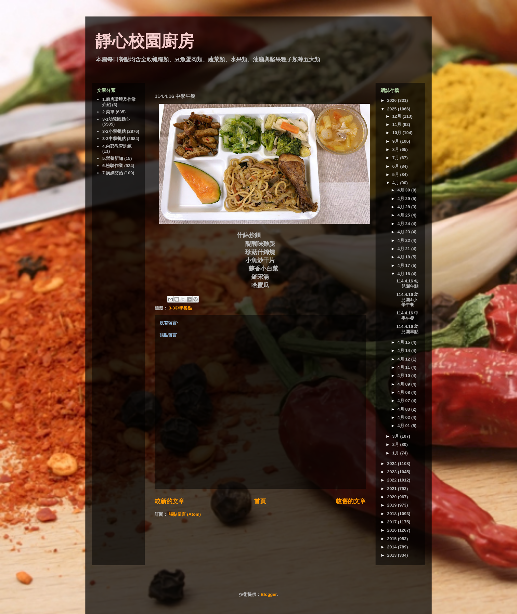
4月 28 (404, 206)
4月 (396, 182)
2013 (392, 555)
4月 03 (404, 409)
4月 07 (404, 400)
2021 (392, 488)
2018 (392, 513)
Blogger (268, 594)
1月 (396, 453)
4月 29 (404, 198)
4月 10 (404, 375)
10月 (397, 132)
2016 (392, 530)
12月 (397, 116)
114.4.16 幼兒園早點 (407, 329)
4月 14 (404, 350)
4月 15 (404, 342)
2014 (392, 546)
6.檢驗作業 (112, 165)
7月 (396, 157)
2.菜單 (108, 111)
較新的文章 (169, 501)
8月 (396, 149)
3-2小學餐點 (114, 131)
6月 (396, 166)
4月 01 (404, 425)
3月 (396, 436)
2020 (392, 496)
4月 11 (404, 367)
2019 (392, 505)
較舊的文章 (351, 501)
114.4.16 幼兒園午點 (407, 283)
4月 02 (404, 417)
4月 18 (404, 256)
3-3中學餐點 (180, 308)
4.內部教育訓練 (117, 146)
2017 (392, 521)
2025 (392, 108)
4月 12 (404, 359)
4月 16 (404, 273)
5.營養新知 (112, 158)
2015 (392, 538)
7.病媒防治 (112, 172)
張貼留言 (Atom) (185, 514)
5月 (396, 174)
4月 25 (404, 215)
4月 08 (404, 392)
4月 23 (404, 231)
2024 (392, 463)
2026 (392, 100)
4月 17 (404, 265)
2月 (396, 444)
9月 (396, 141)
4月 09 (404, 384)
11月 (397, 124)
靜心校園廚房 (144, 41)
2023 (392, 471)
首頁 (260, 501)
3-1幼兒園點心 (116, 119)
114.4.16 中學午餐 (407, 315)
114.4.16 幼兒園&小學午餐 (407, 299)
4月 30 (404, 190)
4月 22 (404, 240)
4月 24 (404, 223)
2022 (392, 480)
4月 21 (404, 248)
